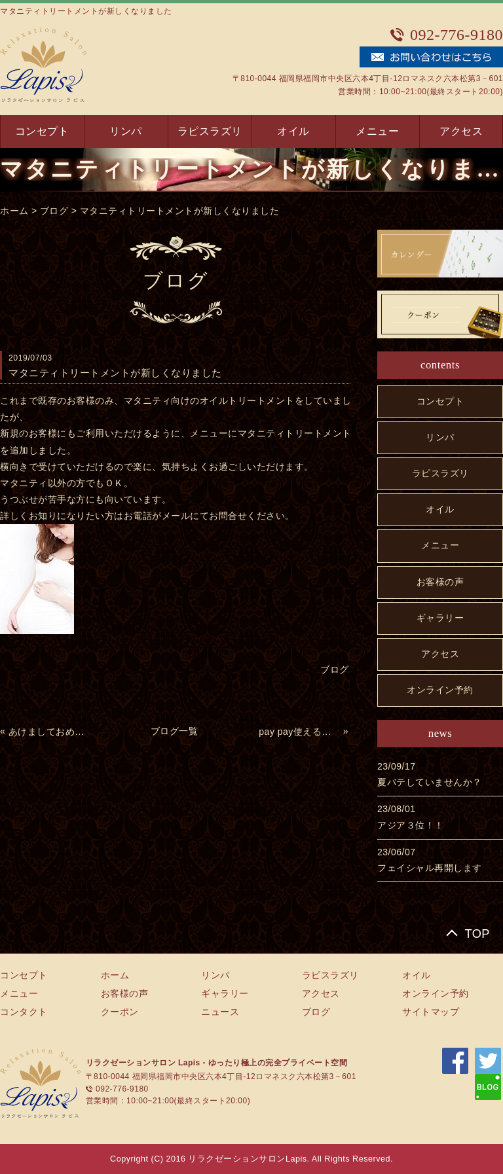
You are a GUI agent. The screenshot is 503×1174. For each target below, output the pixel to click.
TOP (477, 933)
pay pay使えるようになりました (299, 731)
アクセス (461, 131)
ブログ (54, 210)
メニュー (377, 131)
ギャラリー (440, 618)
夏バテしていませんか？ (429, 782)
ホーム (14, 210)
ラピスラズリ (209, 131)
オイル (293, 131)
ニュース (220, 1011)
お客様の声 (440, 582)
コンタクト (24, 1011)
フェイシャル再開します (429, 868)
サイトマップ (430, 1011)
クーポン (120, 1011)
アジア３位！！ (410, 825)
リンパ (125, 131)
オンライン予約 (440, 690)
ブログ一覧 (174, 731)
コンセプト (42, 131)
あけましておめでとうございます (49, 731)
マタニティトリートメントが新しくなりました (180, 210)
